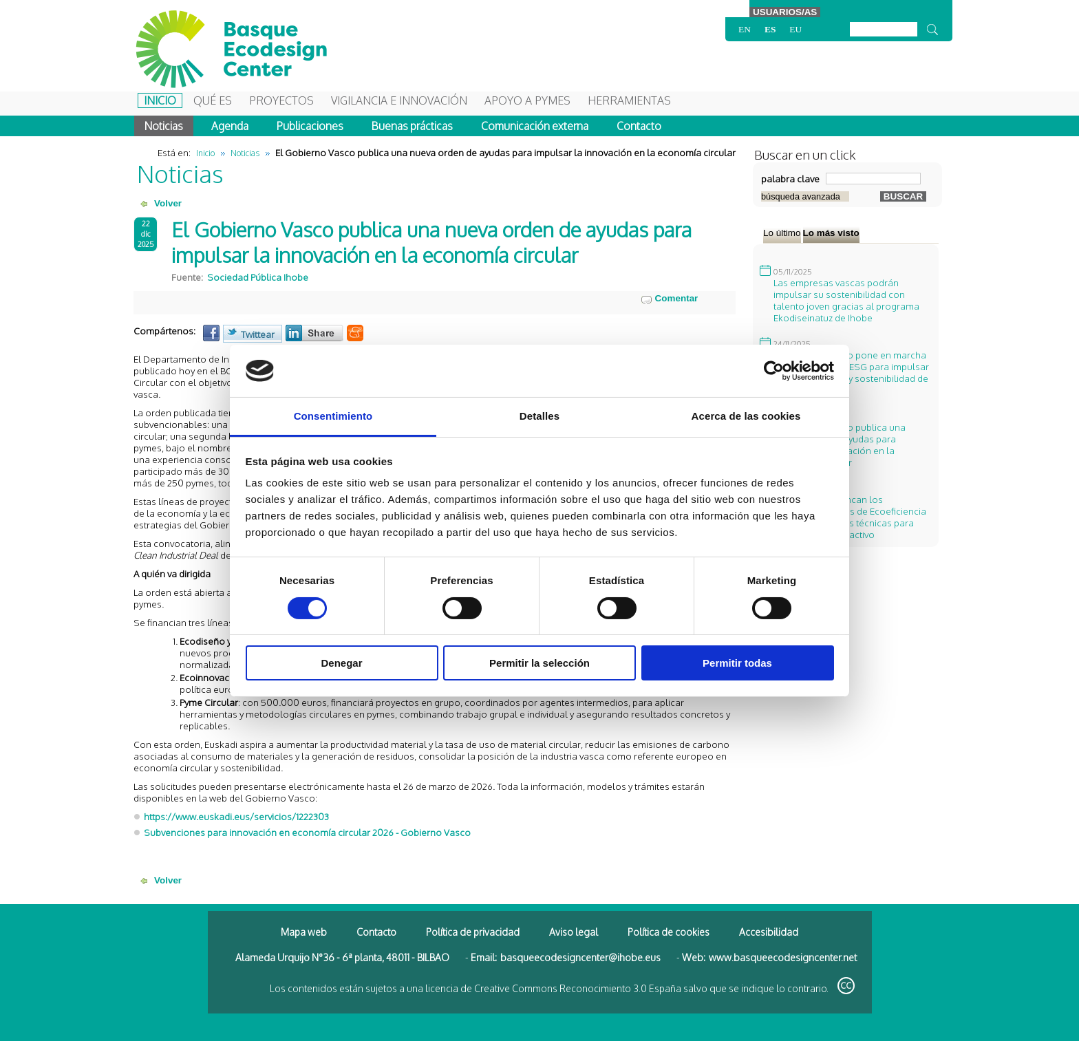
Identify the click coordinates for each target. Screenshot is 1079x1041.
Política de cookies (668, 932)
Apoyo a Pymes (527, 100)
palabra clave (790, 178)
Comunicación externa (534, 126)
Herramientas (629, 100)
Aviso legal (573, 932)
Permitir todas (737, 663)
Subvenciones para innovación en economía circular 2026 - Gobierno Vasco (307, 832)
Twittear (258, 334)
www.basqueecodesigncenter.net (783, 957)
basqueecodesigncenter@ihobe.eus (580, 957)
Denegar (341, 663)
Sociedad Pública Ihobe (257, 277)
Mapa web (304, 932)
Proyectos (281, 100)
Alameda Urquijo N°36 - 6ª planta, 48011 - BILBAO (342, 957)
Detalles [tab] (539, 416)
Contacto (639, 126)
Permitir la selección (539, 663)
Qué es (212, 100)
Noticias (164, 126)
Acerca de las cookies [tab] (746, 416)
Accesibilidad (768, 932)
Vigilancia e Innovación (399, 100)
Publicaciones (310, 126)
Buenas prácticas (412, 126)
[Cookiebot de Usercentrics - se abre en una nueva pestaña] (774, 371)
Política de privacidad (473, 932)
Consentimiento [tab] (333, 416)
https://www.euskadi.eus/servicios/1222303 (236, 816)
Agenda (229, 126)
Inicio (160, 100)
